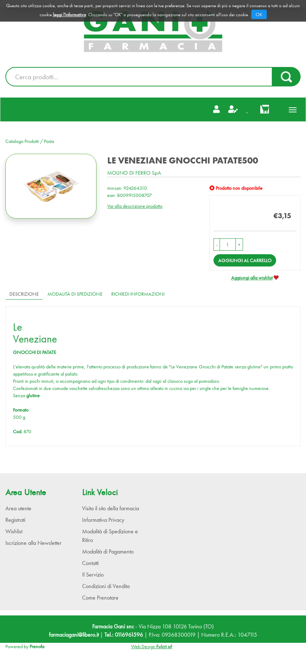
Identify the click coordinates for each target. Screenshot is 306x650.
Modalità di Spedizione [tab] (75, 294)
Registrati (15, 520)
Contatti (90, 563)
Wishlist (13, 531)
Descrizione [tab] (24, 294)
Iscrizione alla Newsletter (33, 543)
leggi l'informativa (69, 15)
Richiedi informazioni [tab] (138, 294)
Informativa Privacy (103, 520)
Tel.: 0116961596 (123, 634)
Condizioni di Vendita (106, 586)
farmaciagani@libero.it (74, 634)
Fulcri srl (164, 646)
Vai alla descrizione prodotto (134, 206)
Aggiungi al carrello (244, 260)
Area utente (18, 508)
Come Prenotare (100, 597)
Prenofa (37, 646)
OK (259, 14)
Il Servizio (93, 574)
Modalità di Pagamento (108, 551)
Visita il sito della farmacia (110, 508)
